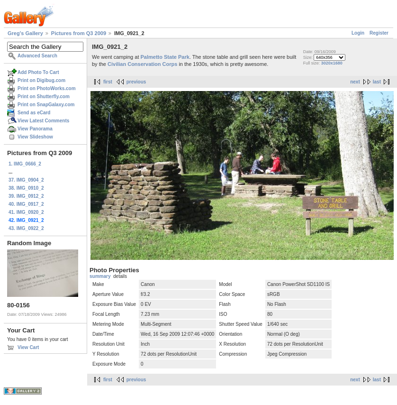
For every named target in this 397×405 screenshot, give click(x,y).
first (107, 81)
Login (358, 33)
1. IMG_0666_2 (25, 163)
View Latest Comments (43, 120)
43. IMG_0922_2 (26, 228)
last (377, 81)
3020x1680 (332, 63)
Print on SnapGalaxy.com (46, 104)
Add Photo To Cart (38, 72)
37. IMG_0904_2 (26, 180)
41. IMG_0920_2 (26, 212)
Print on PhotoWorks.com (47, 88)
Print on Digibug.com (41, 80)
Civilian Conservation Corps (142, 64)
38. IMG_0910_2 (26, 188)
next (355, 81)
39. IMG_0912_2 (26, 196)
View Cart (28, 347)
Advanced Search (37, 55)
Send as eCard (34, 112)
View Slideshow (35, 136)
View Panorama (35, 128)
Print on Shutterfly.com (44, 96)
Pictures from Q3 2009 (78, 33)
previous (136, 81)
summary (100, 276)
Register (379, 33)
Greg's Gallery (25, 33)
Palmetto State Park (165, 57)
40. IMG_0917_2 (26, 204)
